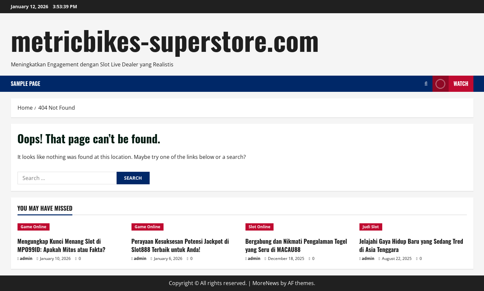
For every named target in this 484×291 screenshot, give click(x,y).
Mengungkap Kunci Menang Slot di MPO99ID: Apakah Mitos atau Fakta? (61, 245)
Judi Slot (371, 227)
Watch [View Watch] (450, 84)
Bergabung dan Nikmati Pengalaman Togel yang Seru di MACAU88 (296, 245)
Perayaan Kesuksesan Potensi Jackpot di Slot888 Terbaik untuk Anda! (180, 245)
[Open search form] (426, 83)
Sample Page (25, 84)
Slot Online (260, 227)
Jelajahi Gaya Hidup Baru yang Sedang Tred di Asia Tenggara (411, 245)
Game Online (34, 227)
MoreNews (265, 283)
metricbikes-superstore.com (165, 39)
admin (26, 258)
